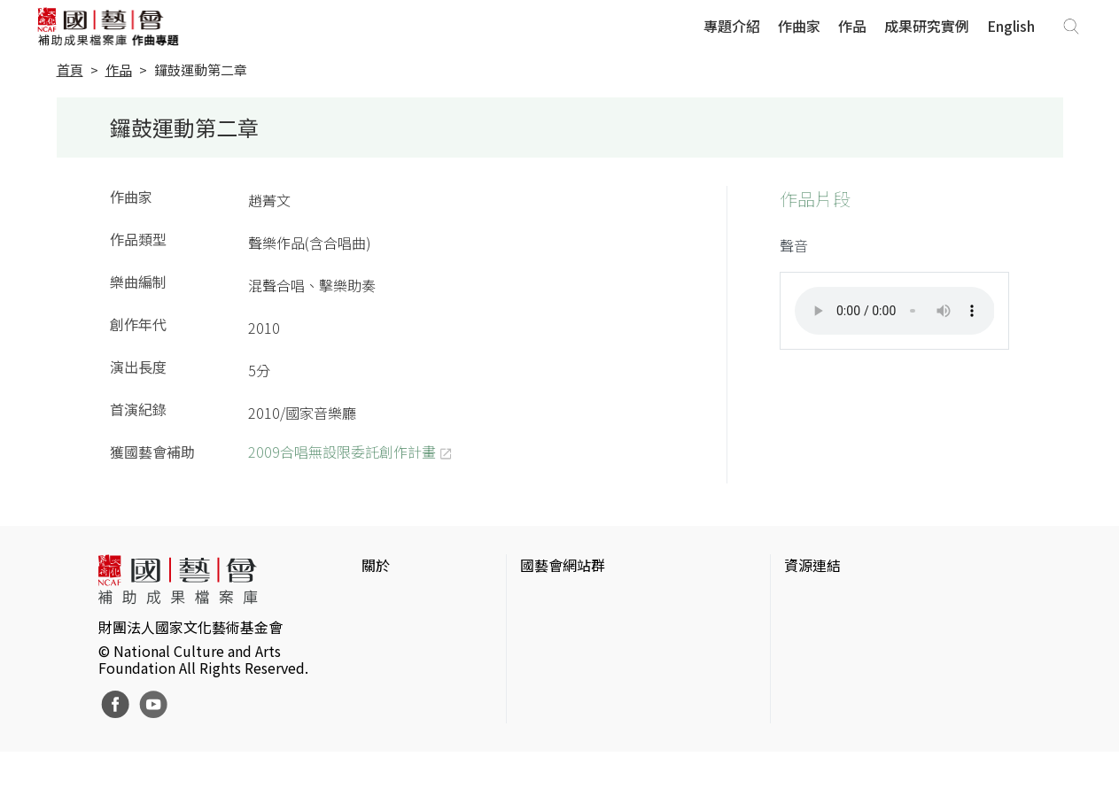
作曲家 (799, 25)
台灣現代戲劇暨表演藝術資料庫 (883, 713)
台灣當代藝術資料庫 (848, 600)
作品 (852, 25)
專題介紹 (731, 25)
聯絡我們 (389, 657)
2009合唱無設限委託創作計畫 (342, 451)
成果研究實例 (926, 25)
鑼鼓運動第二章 (200, 69)
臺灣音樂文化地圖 (841, 685)
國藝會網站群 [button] (562, 565)
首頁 (70, 69)
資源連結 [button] (812, 565)
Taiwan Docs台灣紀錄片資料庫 (880, 742)
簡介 (375, 600)
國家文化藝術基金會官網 (598, 600)
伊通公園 (812, 628)
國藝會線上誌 (562, 628)
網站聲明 (389, 628)
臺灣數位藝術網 (833, 657)
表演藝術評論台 (569, 657)
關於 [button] (375, 565)
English (1011, 25)
